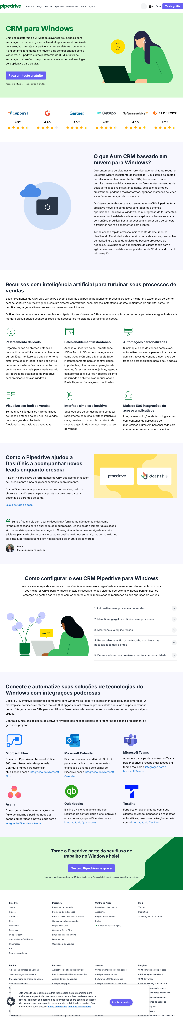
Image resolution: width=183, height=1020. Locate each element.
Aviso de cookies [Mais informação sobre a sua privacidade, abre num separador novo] (57, 1006)
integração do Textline (145, 822)
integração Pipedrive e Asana (24, 823)
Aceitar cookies (121, 1002)
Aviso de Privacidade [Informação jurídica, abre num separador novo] (79, 1006)
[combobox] (145, 6)
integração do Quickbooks (80, 822)
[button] (11, 1001)
